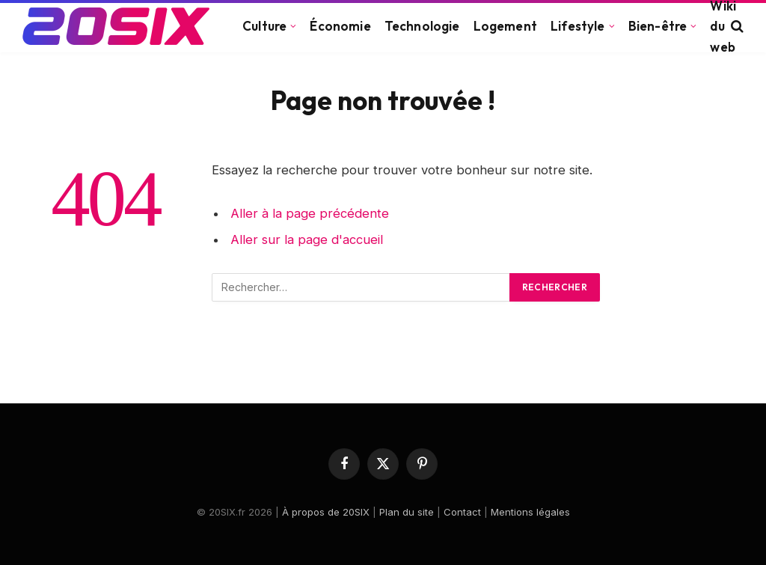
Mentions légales (530, 512)
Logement (505, 26)
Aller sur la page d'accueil (306, 239)
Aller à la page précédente (309, 213)
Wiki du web (723, 26)
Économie (340, 26)
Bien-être (657, 26)
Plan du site (406, 512)
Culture (264, 26)
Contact (462, 512)
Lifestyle (578, 26)
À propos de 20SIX (326, 512)
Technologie (422, 26)
